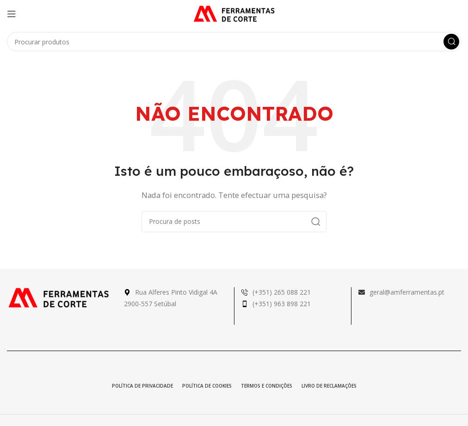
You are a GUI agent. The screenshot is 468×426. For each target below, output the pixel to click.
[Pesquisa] (234, 41)
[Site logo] (234, 13)
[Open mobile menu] (11, 14)
